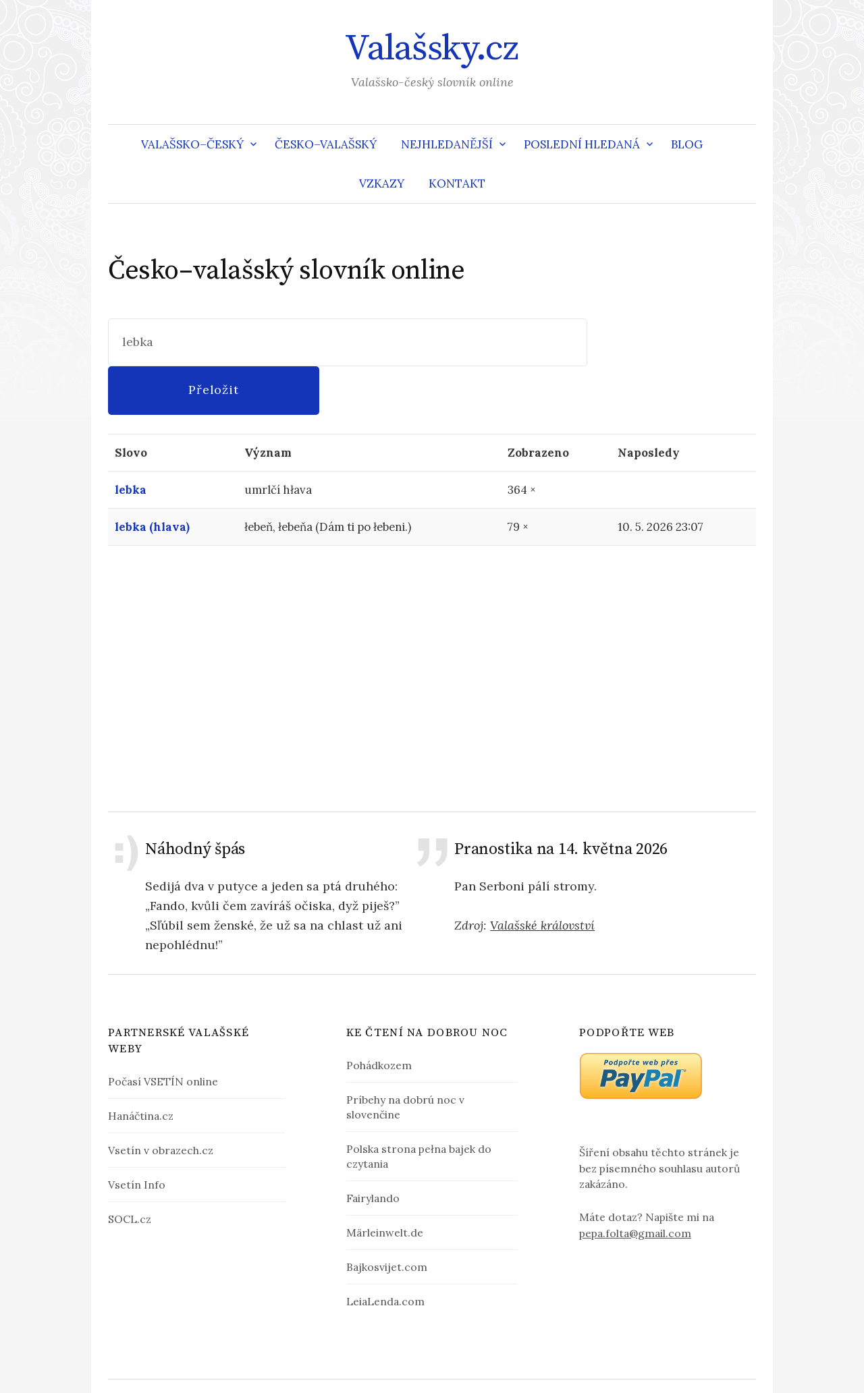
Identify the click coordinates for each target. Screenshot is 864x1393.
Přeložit (672, 341)
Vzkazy (381, 183)
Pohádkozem (379, 1017)
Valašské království (542, 877)
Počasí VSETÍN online (163, 1033)
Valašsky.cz (431, 49)
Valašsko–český (192, 144)
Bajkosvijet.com (386, 1219)
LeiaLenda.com (385, 1253)
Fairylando (373, 1150)
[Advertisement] (432, 630)
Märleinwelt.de (384, 1184)
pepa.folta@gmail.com (635, 1185)
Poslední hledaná (582, 144)
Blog (687, 144)
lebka (130, 441)
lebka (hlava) (152, 479)
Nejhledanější (447, 144)
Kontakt (457, 183)
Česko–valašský (326, 144)
